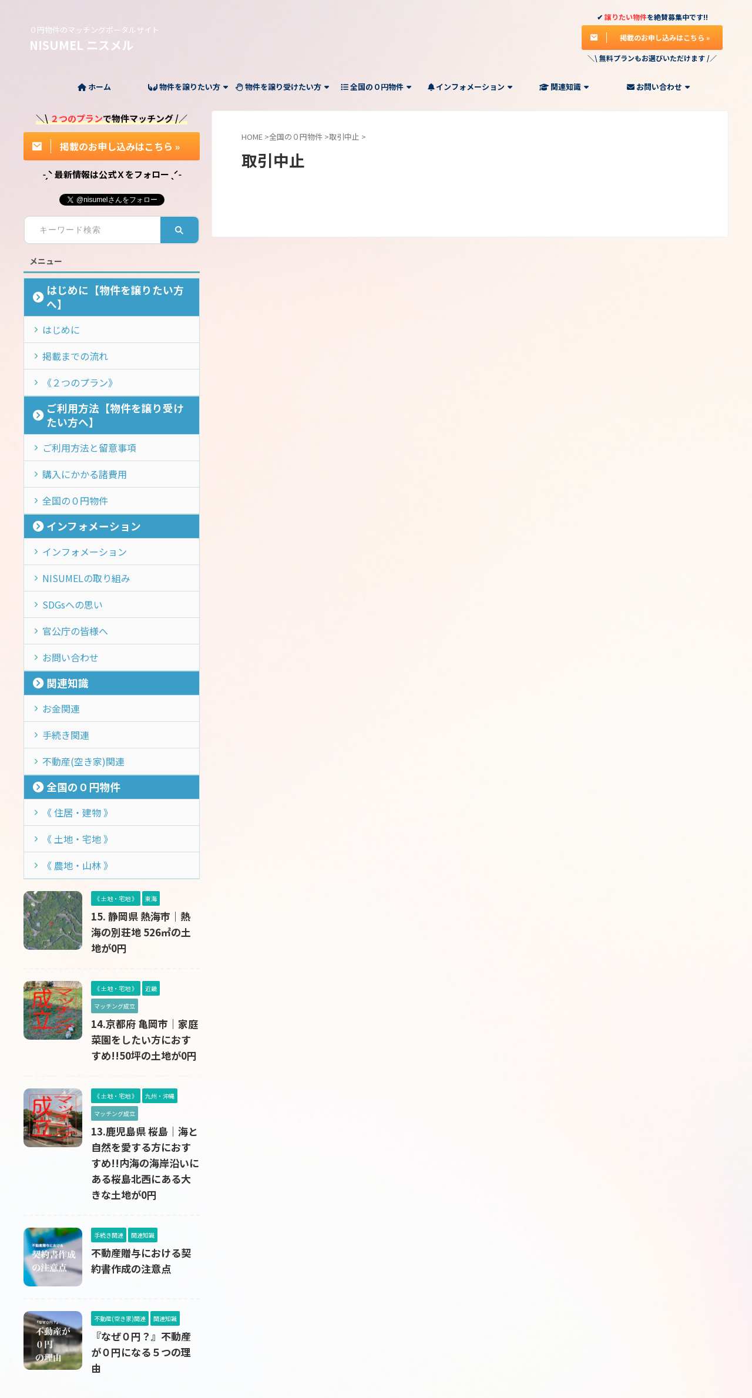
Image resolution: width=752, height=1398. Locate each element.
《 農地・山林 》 (69, 798)
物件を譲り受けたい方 (282, 86)
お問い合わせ (658, 86)
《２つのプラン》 (71, 362)
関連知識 (564, 86)
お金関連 (56, 652)
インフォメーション (470, 86)
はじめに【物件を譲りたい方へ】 (105, 290)
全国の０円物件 (376, 86)
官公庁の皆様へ (68, 580)
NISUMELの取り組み (75, 531)
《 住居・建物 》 (69, 749)
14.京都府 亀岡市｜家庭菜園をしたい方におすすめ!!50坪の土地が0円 (143, 965)
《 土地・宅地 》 (69, 773)
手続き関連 (60, 677)
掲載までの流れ (68, 338)
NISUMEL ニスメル (81, 44)
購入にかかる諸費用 (75, 435)
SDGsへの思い (66, 556)
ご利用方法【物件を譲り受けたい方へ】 (118, 387)
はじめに (56, 314)
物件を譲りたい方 (188, 86)
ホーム (94, 86)
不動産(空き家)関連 (74, 701)
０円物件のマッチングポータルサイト (376, 1343)
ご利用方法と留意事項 (79, 410)
